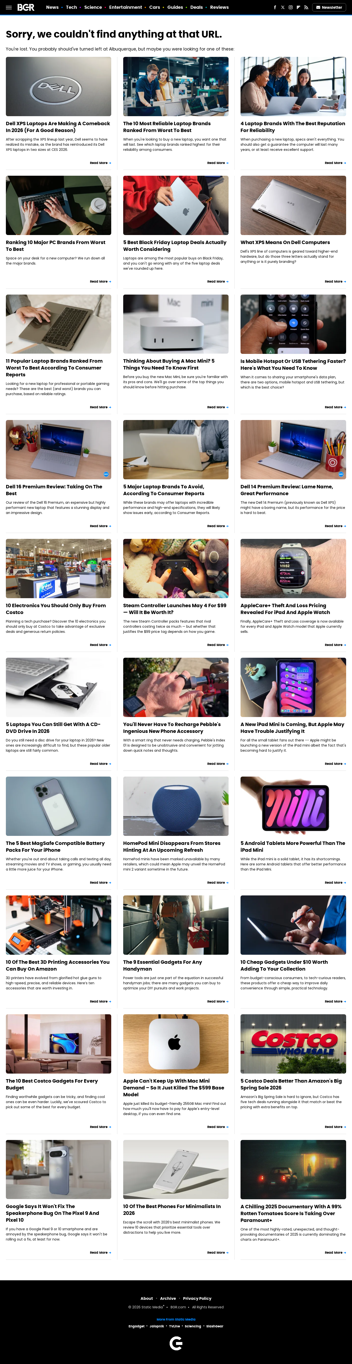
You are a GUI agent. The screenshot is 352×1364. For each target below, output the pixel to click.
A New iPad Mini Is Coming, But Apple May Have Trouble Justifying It (292, 727)
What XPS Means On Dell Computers (285, 242)
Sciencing (193, 1326)
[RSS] (306, 7)
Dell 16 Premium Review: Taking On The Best (54, 490)
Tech (71, 7)
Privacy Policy (197, 1298)
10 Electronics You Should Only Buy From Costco (56, 608)
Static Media (152, 1307)
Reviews (219, 7)
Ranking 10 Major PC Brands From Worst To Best (55, 245)
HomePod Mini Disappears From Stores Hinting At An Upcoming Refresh (171, 846)
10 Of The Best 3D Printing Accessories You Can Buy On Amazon (58, 965)
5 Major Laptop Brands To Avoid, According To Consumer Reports (163, 490)
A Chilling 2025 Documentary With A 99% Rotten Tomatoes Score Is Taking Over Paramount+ (291, 1213)
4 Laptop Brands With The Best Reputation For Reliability (293, 126)
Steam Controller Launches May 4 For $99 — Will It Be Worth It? (174, 608)
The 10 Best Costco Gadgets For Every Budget (52, 1084)
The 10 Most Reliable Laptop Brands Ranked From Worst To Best (167, 126)
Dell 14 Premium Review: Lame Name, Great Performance (287, 490)
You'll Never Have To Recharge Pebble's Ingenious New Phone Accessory (172, 727)
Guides (175, 7)
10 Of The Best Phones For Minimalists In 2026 (172, 1209)
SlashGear (214, 1326)
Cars (154, 7)
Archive (168, 1298)
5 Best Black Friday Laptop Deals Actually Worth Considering (175, 245)
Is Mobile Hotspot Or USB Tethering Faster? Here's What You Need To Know (293, 364)
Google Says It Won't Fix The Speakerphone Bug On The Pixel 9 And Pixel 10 (52, 1213)
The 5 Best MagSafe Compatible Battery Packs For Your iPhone (55, 846)
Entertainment (125, 7)
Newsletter (329, 7)
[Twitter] (283, 7)
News (52, 7)
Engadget (136, 1326)
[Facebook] (275, 7)
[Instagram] (291, 7)
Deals (196, 7)
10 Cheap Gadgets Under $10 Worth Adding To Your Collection (284, 965)
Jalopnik (157, 1326)
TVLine (174, 1326)
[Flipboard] (298, 7)
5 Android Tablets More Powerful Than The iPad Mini (293, 846)
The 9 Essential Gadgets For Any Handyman (162, 965)
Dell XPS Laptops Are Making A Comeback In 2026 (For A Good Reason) (58, 126)
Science (93, 7)
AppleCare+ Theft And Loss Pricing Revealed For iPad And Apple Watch (285, 608)
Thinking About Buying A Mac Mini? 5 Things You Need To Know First (169, 364)
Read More (99, 163)
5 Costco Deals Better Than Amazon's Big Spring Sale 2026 (291, 1084)
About (147, 1298)
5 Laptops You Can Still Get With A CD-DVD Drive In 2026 (53, 727)
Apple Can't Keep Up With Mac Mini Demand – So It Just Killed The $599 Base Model (173, 1088)
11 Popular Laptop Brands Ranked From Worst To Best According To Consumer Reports (54, 368)
